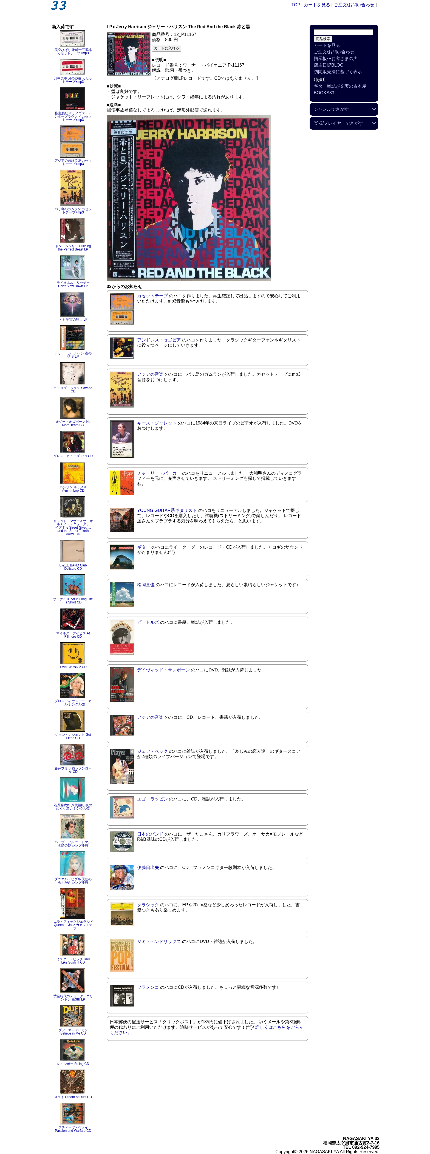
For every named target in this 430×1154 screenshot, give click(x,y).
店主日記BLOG (328, 65)
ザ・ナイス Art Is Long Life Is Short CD (73, 600)
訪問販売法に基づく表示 (338, 71)
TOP (296, 4)
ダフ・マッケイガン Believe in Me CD (73, 1031)
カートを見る (317, 4)
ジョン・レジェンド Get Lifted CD (73, 736)
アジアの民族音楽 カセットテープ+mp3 (73, 162)
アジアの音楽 (150, 374)
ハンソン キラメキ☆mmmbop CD (73, 488)
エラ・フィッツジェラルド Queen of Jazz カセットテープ (73, 925)
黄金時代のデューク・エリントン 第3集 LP (73, 997)
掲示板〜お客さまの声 (336, 58)
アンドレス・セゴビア (159, 340)
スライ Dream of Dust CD (73, 1097)
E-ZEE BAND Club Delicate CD (73, 567)
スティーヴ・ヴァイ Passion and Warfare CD (73, 1129)
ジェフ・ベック (152, 751)
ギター (143, 547)
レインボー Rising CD (73, 1064)
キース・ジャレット (157, 423)
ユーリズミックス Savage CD (73, 389)
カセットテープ (152, 296)
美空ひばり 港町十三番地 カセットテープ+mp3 (73, 51)
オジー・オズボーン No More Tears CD (73, 423)
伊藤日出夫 (148, 867)
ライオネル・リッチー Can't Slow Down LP (73, 284)
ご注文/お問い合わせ (354, 4)
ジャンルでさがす (331, 109)
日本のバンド (150, 834)
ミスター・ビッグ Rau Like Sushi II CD (73, 960)
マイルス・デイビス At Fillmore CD (73, 635)
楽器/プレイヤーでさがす (338, 123)
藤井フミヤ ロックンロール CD (73, 770)
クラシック (148, 904)
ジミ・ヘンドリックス (159, 941)
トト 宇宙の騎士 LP (73, 319)
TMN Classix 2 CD (73, 667)
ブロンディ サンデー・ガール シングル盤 (73, 702)
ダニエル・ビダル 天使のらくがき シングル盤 (73, 880)
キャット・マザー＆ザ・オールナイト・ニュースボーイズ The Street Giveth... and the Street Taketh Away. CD (73, 527)
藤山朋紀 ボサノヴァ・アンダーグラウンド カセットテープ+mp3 (73, 116)
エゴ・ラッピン (152, 799)
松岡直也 (146, 584)
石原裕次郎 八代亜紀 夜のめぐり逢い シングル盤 (73, 806)
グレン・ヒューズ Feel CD (73, 456)
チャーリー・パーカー (159, 473)
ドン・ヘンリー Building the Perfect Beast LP (73, 247)
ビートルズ (148, 622)
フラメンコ (148, 987)
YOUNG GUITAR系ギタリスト (167, 510)
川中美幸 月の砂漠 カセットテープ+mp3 (73, 80)
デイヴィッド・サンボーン (163, 670)
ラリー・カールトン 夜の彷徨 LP (73, 354)
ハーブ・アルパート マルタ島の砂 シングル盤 (73, 843)
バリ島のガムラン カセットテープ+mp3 (73, 210)
